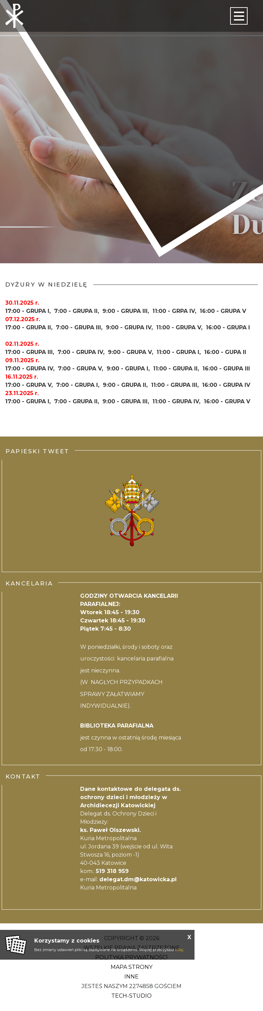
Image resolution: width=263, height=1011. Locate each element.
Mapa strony (131, 967)
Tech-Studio (131, 996)
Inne (131, 976)
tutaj (179, 949)
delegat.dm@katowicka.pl (138, 879)
